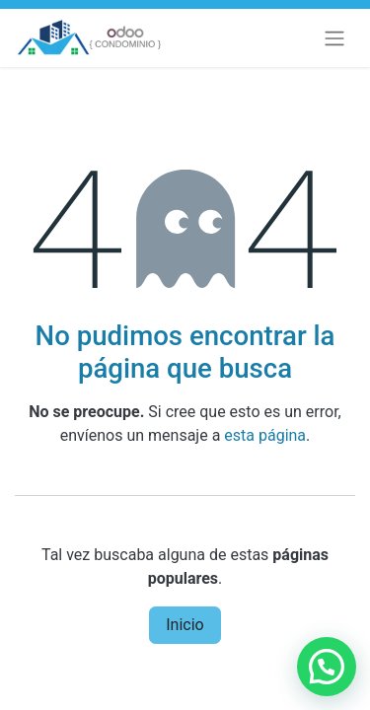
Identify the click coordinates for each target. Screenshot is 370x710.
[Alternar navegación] (334, 38)
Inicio (184, 624)
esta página (265, 435)
